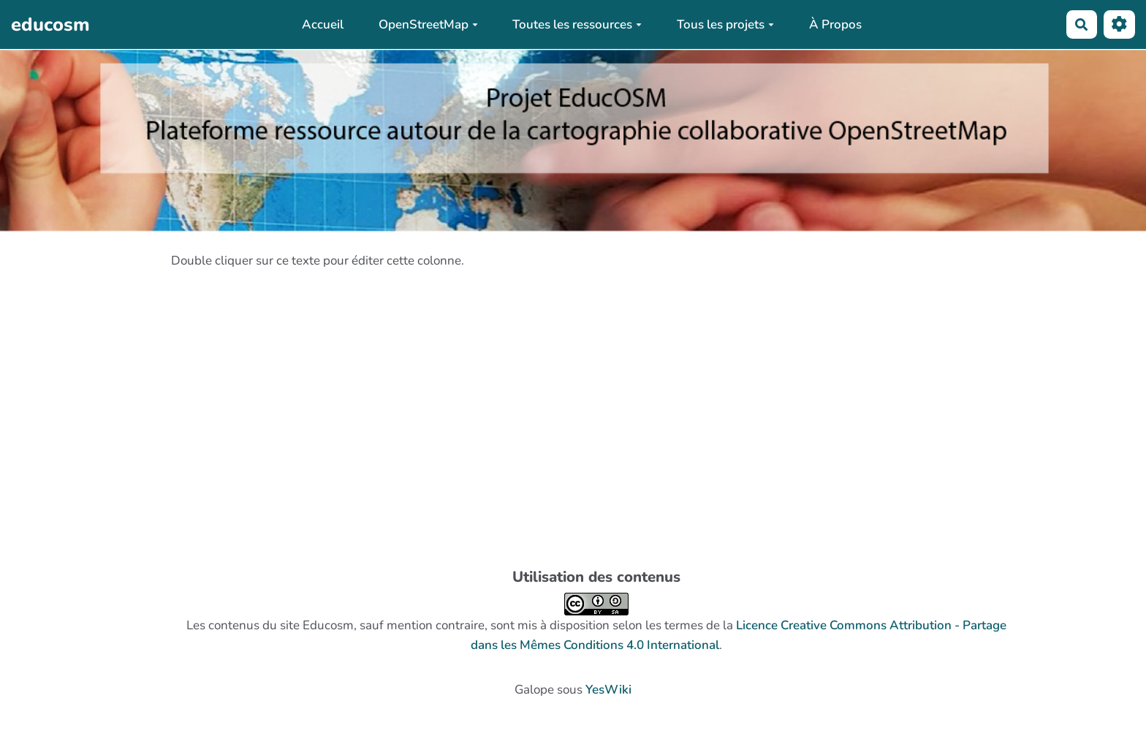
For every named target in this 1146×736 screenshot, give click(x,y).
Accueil (323, 24)
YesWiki (608, 689)
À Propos (835, 24)
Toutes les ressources (577, 24)
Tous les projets (725, 24)
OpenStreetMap (428, 24)
